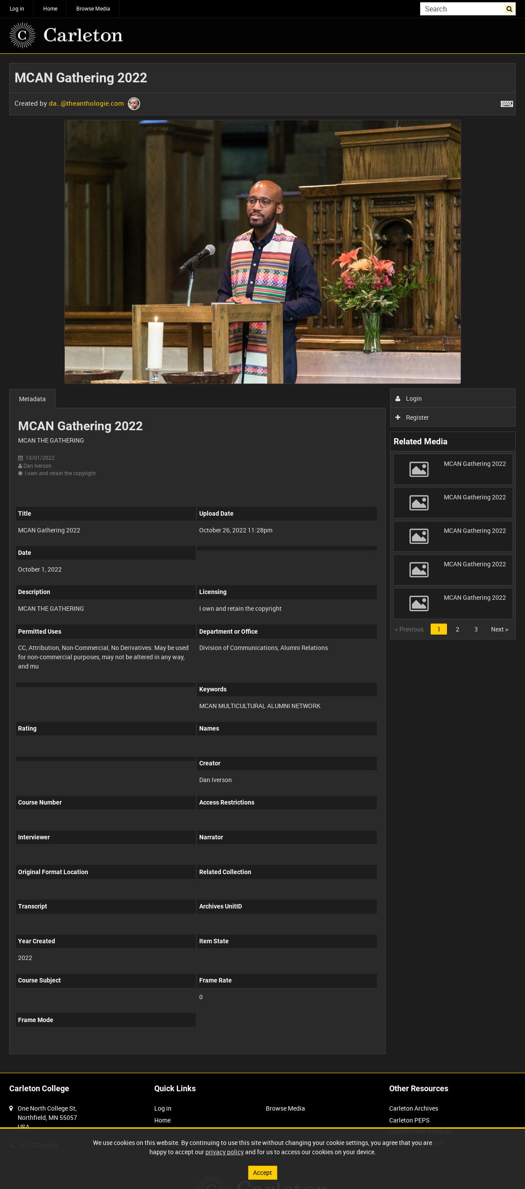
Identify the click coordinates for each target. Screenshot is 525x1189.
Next (499, 629)
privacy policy (224, 1152)
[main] (262, 563)
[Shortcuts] (507, 102)
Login (408, 398)
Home (50, 8)
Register (412, 417)
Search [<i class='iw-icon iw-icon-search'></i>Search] (511, 8)
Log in (17, 8)
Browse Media (93, 8)
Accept (262, 1172)
